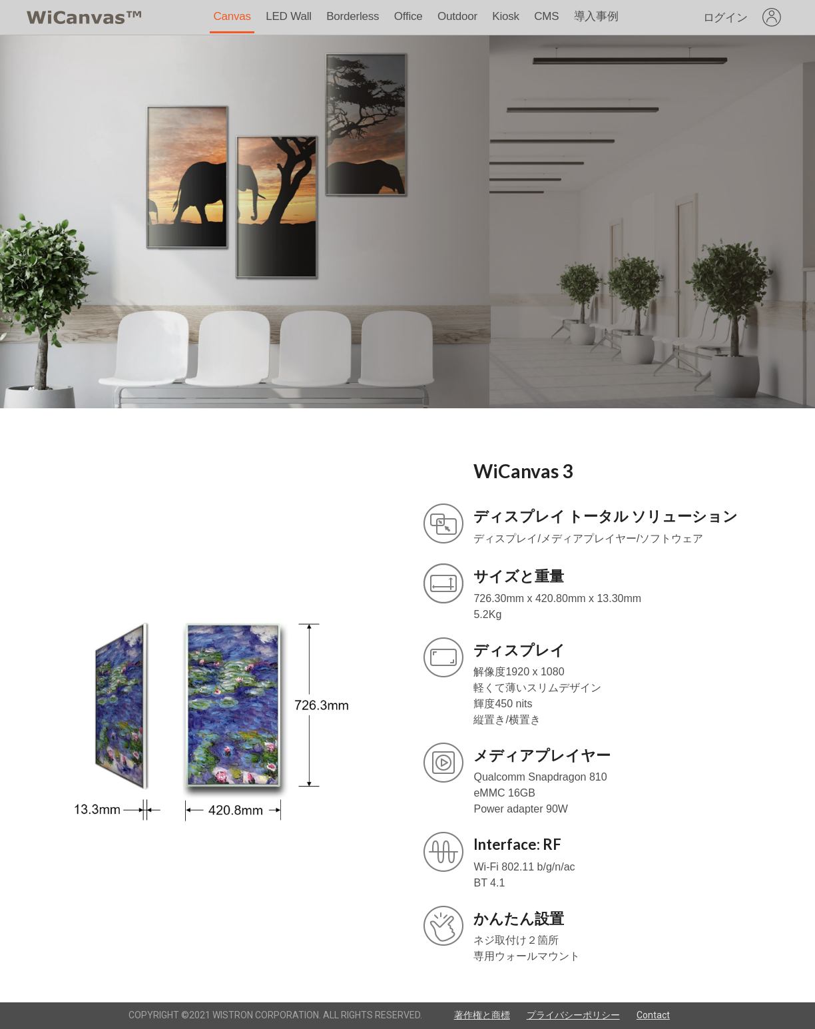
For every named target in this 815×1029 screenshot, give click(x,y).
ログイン (725, 17)
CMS (546, 16)
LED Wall (289, 16)
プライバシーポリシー (573, 1015)
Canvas (231, 16)
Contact (653, 1015)
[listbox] (771, 17)
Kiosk (505, 16)
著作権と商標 (482, 1015)
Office (408, 16)
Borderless (352, 16)
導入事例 (596, 16)
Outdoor (457, 16)
